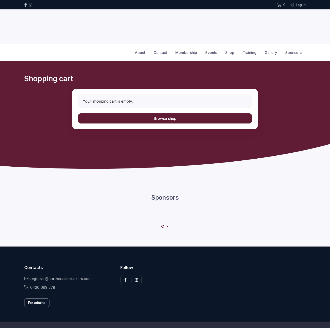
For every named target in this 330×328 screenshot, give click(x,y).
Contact (160, 52)
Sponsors (293, 52)
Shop (229, 52)
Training (249, 52)
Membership (186, 52)
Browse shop (165, 118)
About (140, 52)
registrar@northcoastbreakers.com (57, 278)
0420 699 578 (39, 287)
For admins (37, 303)
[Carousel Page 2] (167, 226)
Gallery (271, 52)
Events (211, 52)
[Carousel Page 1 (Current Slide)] (162, 226)
